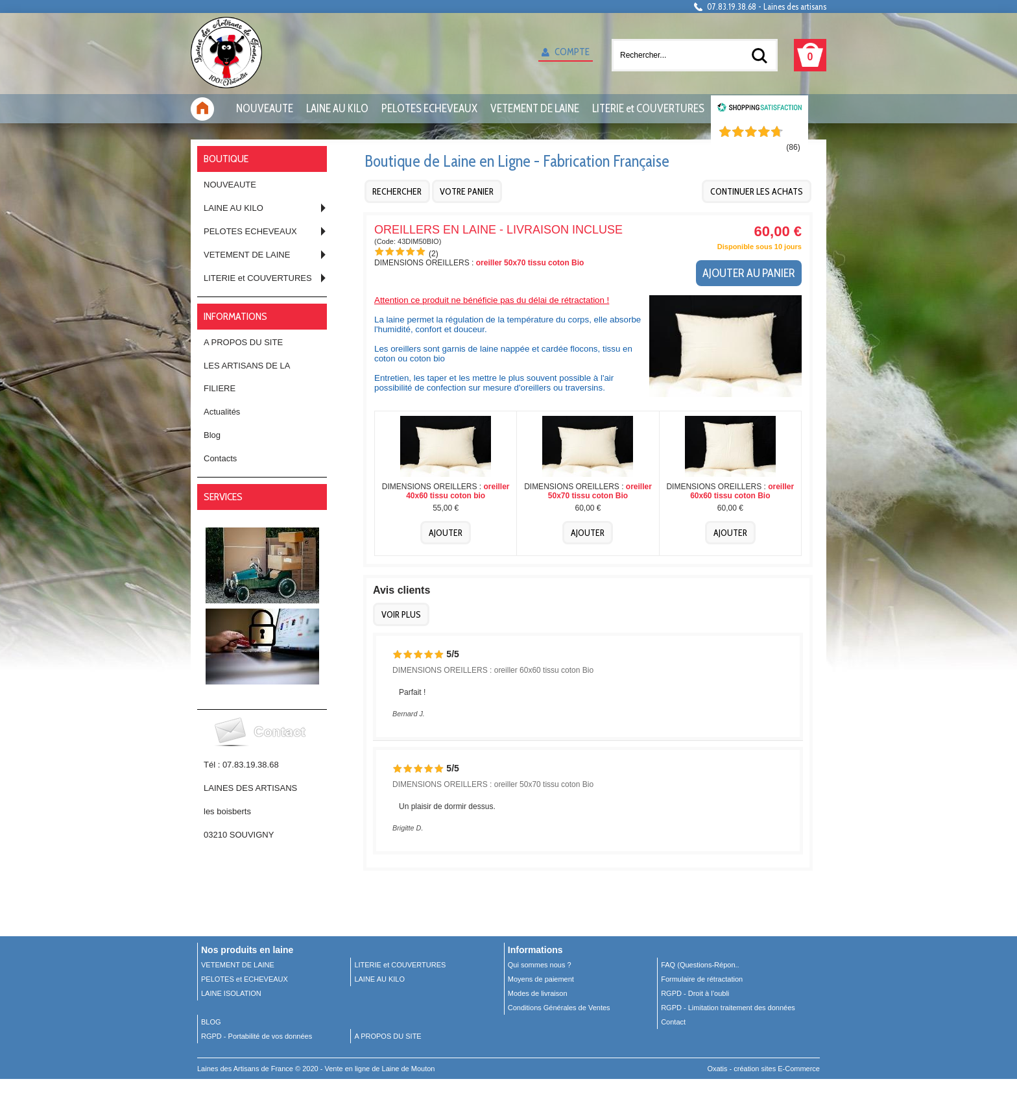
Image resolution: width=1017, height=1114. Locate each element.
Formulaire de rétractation (702, 979)
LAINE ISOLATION (231, 993)
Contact (673, 1022)
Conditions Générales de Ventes (559, 1007)
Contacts (220, 458)
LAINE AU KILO (337, 108)
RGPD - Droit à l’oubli (695, 993)
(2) (433, 253)
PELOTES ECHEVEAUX (429, 108)
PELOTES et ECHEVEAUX (244, 979)
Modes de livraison (538, 993)
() (793, 147)
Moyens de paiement (541, 979)
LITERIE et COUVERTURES (648, 108)
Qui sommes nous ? (539, 965)
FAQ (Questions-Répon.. (700, 965)
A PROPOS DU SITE (243, 342)
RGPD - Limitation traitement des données (728, 1007)
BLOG (211, 1022)
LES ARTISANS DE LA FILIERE (247, 377)
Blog (212, 435)
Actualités (222, 412)
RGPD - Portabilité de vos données (256, 1036)
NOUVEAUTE (264, 108)
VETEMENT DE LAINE (534, 108)
